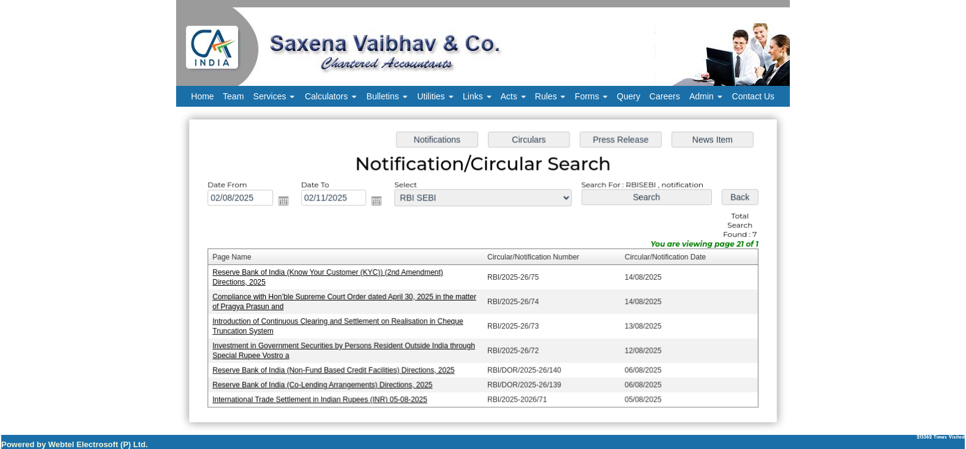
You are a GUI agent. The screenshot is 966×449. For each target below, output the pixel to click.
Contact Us (753, 96)
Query (628, 96)
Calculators (331, 96)
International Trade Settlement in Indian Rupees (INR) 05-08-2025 (322, 397)
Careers (664, 96)
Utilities (435, 96)
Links (477, 96)
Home (202, 96)
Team (233, 96)
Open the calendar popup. (286, 202)
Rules (550, 96)
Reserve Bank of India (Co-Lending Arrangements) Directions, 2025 (325, 382)
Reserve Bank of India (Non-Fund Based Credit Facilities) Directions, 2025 (336, 368)
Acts (513, 96)
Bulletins (387, 96)
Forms (591, 96)
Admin (705, 96)
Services (274, 96)
